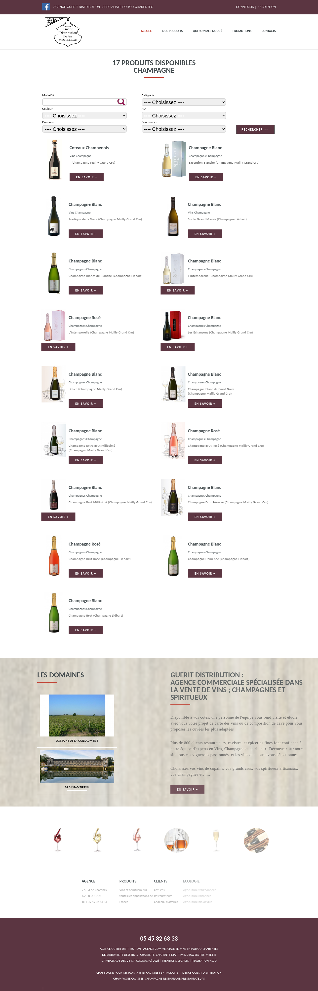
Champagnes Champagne (204, 156)
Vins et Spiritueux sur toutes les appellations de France (105, 896)
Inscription (266, 7)
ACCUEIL (146, 31)
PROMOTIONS (242, 31)
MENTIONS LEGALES (175, 960)
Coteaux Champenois (88, 147)
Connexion (245, 7)
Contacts (269, 31)
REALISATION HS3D (204, 960)
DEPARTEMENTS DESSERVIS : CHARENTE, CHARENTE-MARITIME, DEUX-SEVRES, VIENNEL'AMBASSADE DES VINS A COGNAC (159, 954)
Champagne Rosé (22, 317)
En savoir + (86, 177)
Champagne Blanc (204, 147)
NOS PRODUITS (172, 31)
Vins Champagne (80, 156)
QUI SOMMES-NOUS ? (207, 31)
